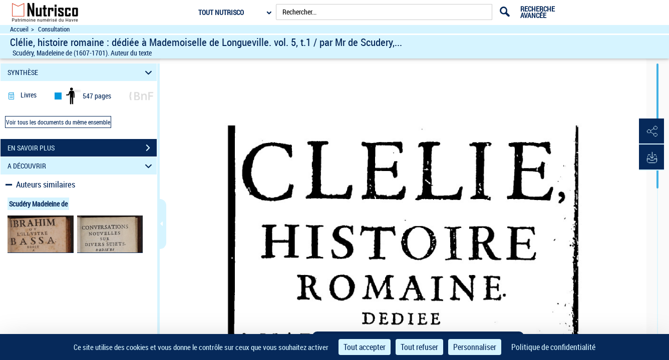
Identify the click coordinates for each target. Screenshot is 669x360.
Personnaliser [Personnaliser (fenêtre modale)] (474, 347)
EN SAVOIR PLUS (82, 148)
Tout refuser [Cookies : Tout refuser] (419, 347)
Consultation (54, 29)
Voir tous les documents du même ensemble (58, 122)
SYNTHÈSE (81, 72)
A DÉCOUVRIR (81, 165)
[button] (651, 131)
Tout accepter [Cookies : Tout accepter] (365, 347)
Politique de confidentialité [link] (553, 347)
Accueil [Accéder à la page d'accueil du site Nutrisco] (19, 29)
